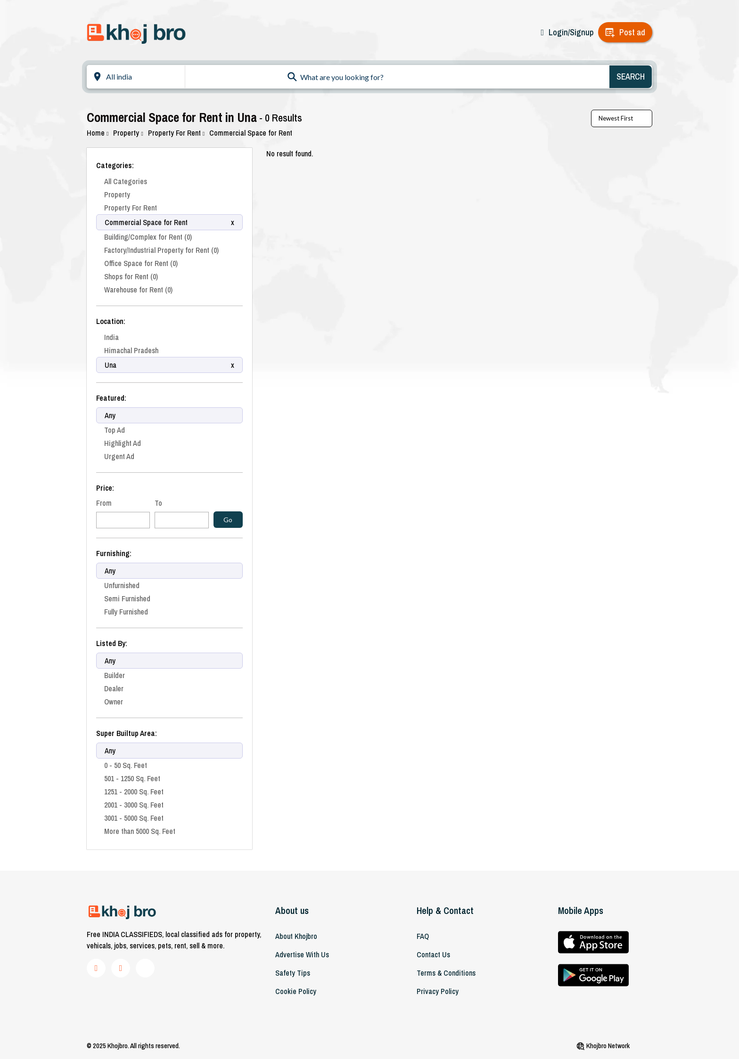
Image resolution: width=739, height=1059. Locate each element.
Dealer (113, 688)
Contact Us (433, 954)
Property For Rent (176, 133)
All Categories (125, 181)
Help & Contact (445, 910)
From (104, 503)
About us (292, 910)
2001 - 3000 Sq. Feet (134, 805)
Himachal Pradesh (131, 350)
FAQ (423, 936)
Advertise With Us (302, 954)
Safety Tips (292, 973)
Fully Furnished (126, 611)
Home (97, 133)
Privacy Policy (438, 991)
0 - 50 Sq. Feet (125, 765)
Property (128, 133)
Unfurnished (122, 585)
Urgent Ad (119, 456)
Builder (114, 675)
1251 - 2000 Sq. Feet (134, 791)
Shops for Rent (131, 276)
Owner (113, 701)
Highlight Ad (122, 443)
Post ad (632, 32)
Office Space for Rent (141, 263)
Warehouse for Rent (138, 289)
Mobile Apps (580, 910)
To (158, 503)
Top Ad (114, 430)
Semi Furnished (127, 598)
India (111, 337)
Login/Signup (571, 32)
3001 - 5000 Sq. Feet (134, 818)
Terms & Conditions (446, 973)
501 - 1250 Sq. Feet (132, 778)
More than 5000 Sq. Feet (139, 831)
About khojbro (296, 936)
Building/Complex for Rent (148, 237)
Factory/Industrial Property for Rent (161, 250)
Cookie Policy (295, 991)
